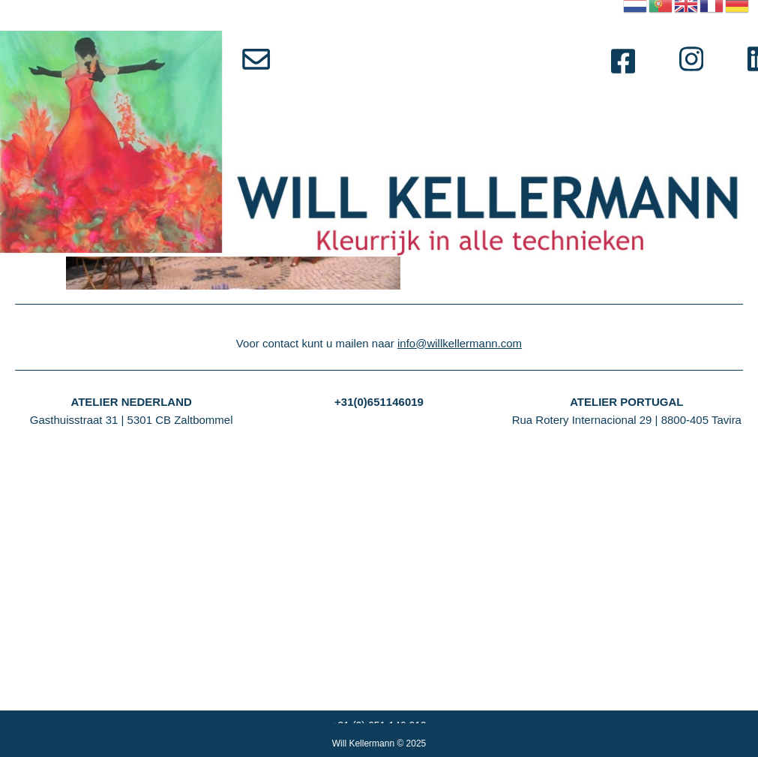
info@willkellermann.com (459, 569)
